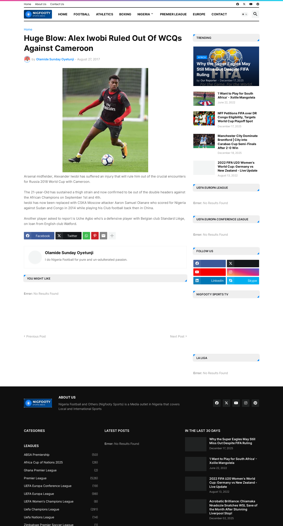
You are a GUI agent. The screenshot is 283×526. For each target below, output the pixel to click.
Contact (219, 14)
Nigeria (143, 14)
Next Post (177, 336)
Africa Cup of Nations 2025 (61, 462)
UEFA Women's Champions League (61, 501)
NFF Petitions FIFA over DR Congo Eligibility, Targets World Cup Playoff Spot (237, 117)
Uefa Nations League (61, 517)
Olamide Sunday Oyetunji (69, 252)
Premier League (173, 14)
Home (27, 4)
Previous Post (36, 336)
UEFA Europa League (61, 494)
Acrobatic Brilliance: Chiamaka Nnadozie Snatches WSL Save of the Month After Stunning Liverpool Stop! (233, 507)
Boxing (125, 14)
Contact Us (57, 4)
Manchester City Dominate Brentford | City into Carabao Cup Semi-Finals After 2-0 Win (238, 142)
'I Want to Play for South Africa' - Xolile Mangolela (236, 95)
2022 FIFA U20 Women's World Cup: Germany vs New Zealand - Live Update (237, 166)
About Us (40, 4)
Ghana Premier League (61, 470)
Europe (199, 14)
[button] (244, 14)
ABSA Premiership (61, 454)
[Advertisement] (104, 317)
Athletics (104, 14)
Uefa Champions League (61, 509)
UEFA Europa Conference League (61, 486)
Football (82, 14)
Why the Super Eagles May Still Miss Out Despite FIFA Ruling (232, 441)
